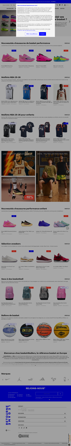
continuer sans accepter (46, 19)
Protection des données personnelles (26, 30)
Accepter (42, 33)
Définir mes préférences (32, 33)
